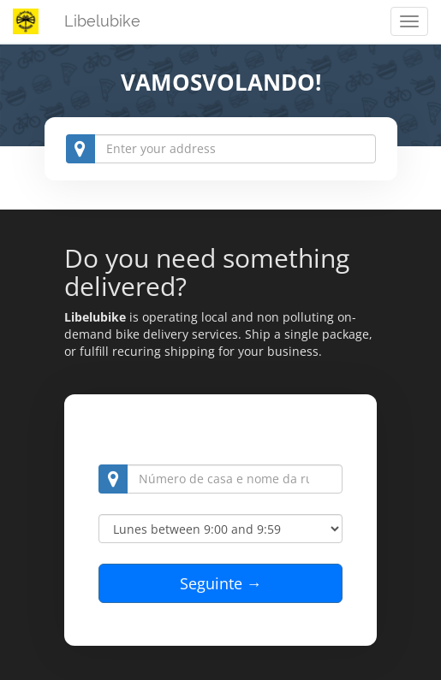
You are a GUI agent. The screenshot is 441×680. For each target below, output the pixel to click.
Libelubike (102, 21)
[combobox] (221, 148)
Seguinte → (221, 583)
